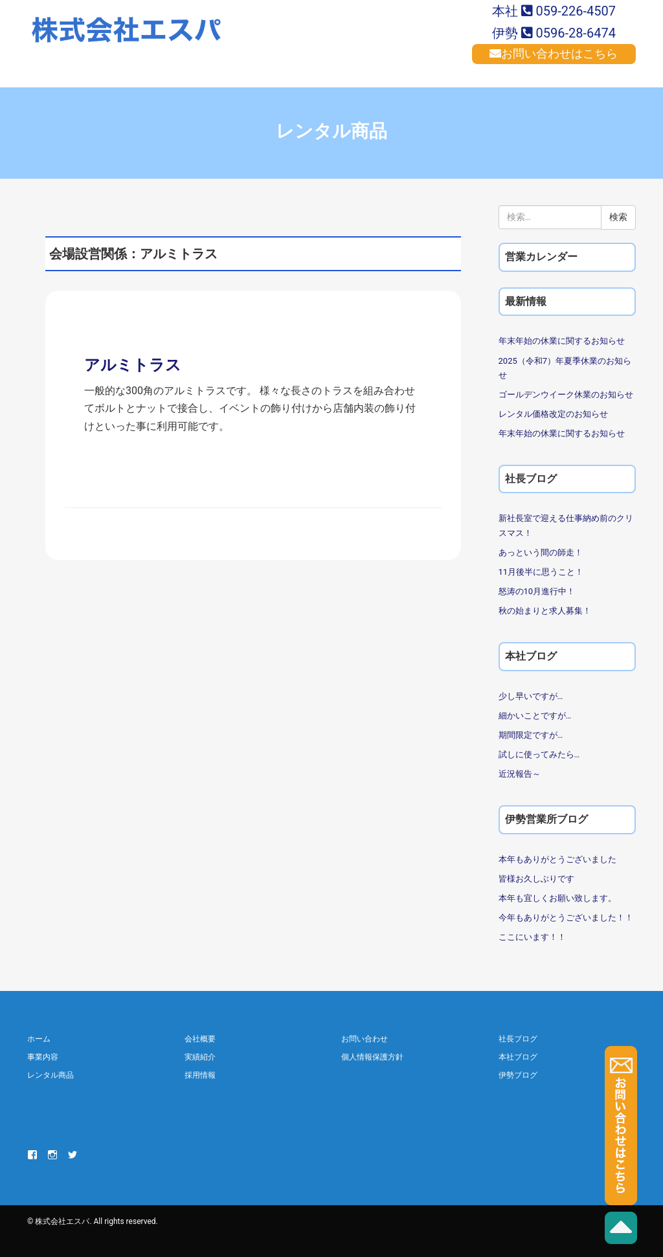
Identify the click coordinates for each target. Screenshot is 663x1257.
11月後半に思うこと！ (541, 572)
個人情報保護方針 (372, 1057)
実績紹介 (200, 1057)
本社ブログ (518, 1057)
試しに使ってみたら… (539, 754)
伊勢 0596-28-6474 (554, 33)
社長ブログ (518, 1038)
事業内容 (42, 1057)
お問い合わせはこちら (553, 53)
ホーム (39, 1038)
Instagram (52, 1155)
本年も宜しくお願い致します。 (557, 898)
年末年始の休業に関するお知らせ (562, 341)
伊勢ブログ (518, 1075)
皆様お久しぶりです (536, 879)
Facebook (32, 1155)
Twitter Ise (72, 1155)
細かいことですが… (535, 715)
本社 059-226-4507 (554, 11)
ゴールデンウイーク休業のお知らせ (566, 394)
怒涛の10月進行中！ (537, 591)
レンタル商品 (50, 1075)
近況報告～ (520, 774)
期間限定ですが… (531, 735)
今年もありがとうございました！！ (566, 917)
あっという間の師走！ (541, 552)
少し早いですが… (531, 696)
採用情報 (200, 1075)
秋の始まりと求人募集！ (545, 611)
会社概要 (200, 1038)
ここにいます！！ (532, 937)
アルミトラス (132, 365)
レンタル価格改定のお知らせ (553, 414)
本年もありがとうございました (557, 859)
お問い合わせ (364, 1038)
